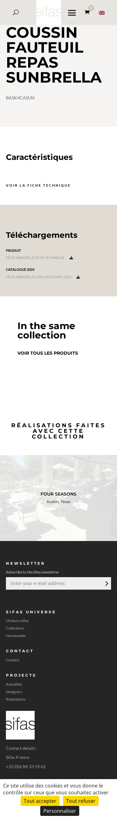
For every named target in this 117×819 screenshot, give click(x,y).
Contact (12, 660)
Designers (14, 692)
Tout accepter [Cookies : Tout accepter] (40, 800)
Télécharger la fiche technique (39, 258)
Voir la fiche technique (38, 185)
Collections (15, 628)
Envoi (106, 583)
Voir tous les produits (47, 353)
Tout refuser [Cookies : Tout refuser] (80, 800)
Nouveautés (16, 636)
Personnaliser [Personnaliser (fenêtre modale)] (59, 810)
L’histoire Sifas (17, 621)
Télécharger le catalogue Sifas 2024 (43, 277)
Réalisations (16, 699)
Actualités (14, 684)
